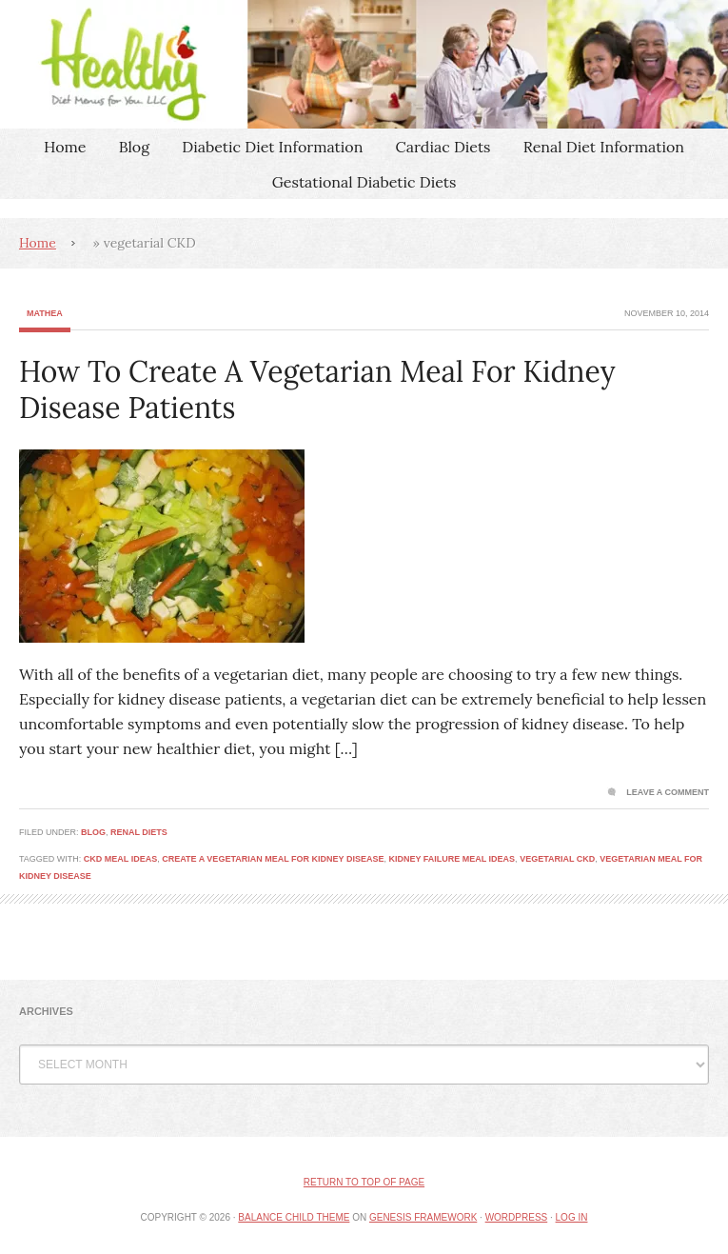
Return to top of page (364, 1182)
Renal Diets (138, 832)
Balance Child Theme (293, 1217)
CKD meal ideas (120, 859)
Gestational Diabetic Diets (364, 181)
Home (65, 146)
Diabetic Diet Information (272, 146)
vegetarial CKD (557, 859)
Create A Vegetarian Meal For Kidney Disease (273, 859)
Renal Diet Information (603, 146)
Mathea (45, 313)
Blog (134, 146)
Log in (572, 1217)
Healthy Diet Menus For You (364, 64)
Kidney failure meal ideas (451, 859)
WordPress (516, 1217)
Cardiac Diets (443, 146)
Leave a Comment (667, 792)
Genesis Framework (423, 1217)
